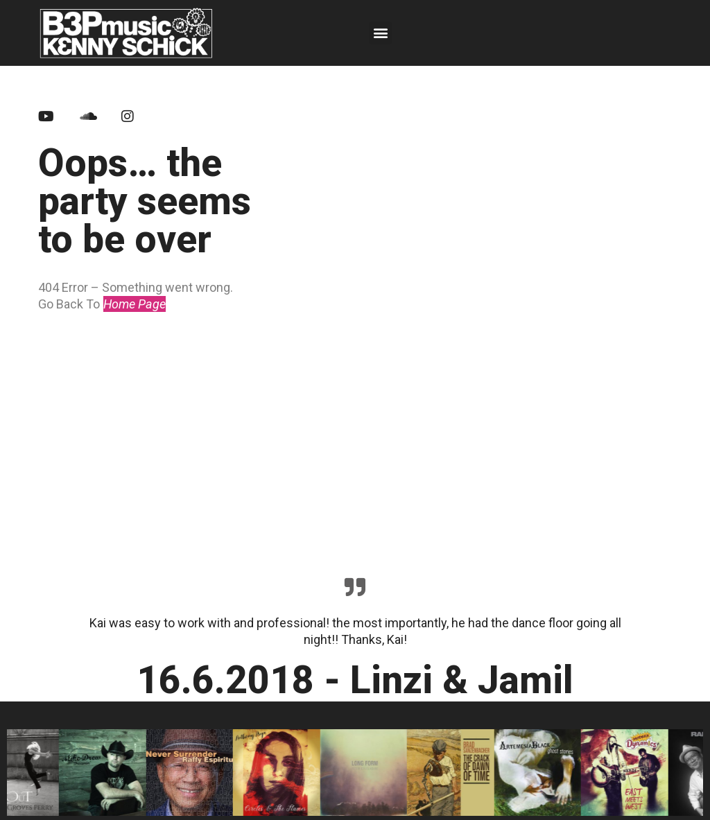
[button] (380, 32)
